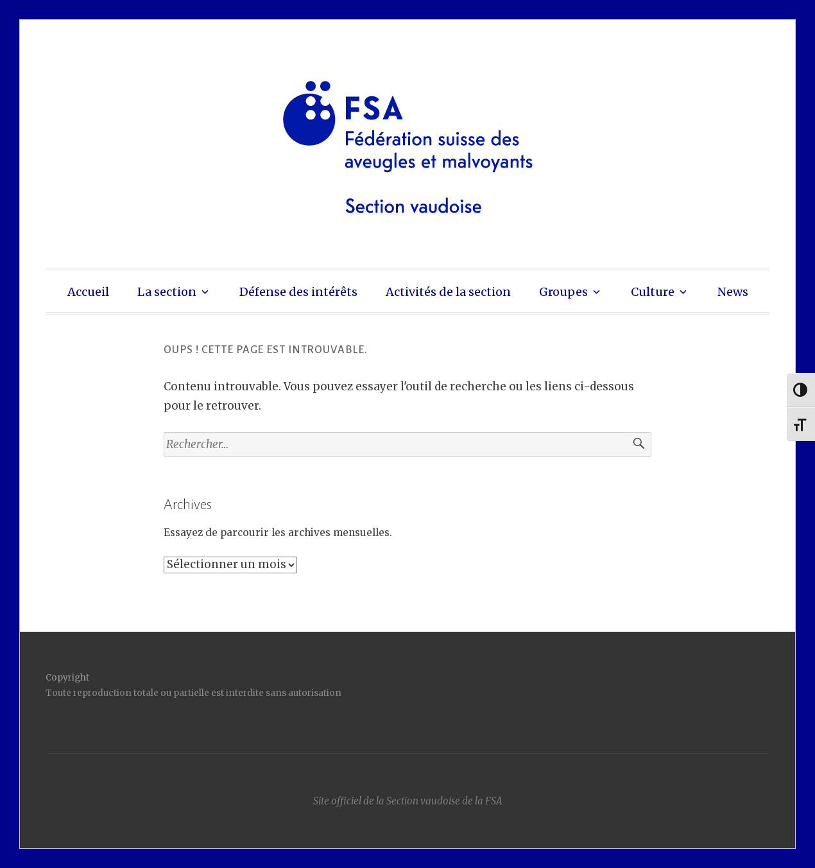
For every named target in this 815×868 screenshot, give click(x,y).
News (732, 291)
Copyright (67, 677)
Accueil (88, 291)
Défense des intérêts (298, 291)
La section (166, 291)
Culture (652, 291)
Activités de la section (448, 291)
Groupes (563, 291)
